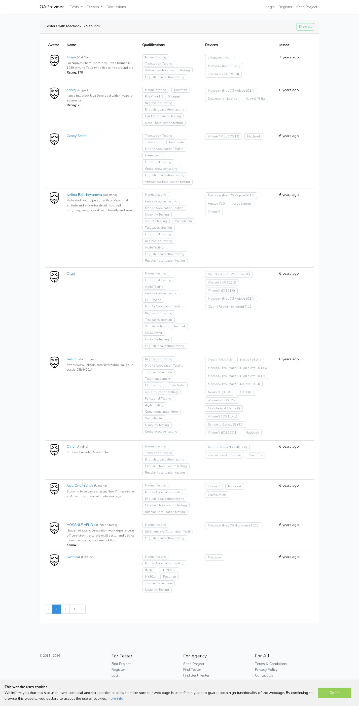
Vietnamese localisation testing (167, 70)
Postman (180, 90)
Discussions (116, 6)
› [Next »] (81, 609)
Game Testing (154, 155)
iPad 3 (212, 360)
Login (270, 6)
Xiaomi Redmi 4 (219, 307)
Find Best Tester (196, 675)
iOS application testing (161, 392)
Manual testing (155, 57)
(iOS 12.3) (229, 282)
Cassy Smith (77, 135)
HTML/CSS (169, 570)
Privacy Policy (266, 669)
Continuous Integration (161, 412)
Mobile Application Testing (164, 149)
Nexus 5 (246, 360)
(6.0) (251, 392)
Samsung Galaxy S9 (222, 424)
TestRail (179, 326)
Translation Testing (158, 64)
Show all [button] (305, 26)
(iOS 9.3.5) (225, 360)
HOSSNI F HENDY (81, 524)
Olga (71, 273)
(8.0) (240, 424)
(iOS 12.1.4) (232, 455)
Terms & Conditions (271, 663)
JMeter (149, 570)
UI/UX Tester (153, 333)
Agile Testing (154, 247)
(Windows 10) (240, 274)
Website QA (183, 221)
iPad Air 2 (215, 282)
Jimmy (71, 57)
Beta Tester (177, 142)
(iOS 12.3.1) (229, 433)
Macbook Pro (217, 368)
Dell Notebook (218, 274)
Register (285, 6)
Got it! (334, 692)
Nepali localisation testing (164, 123)
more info (115, 698)
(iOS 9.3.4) (231, 74)
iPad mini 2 (216, 74)
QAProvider (52, 7)
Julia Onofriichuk (80, 485)
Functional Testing (158, 162)
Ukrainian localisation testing (166, 466)
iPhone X (214, 291)
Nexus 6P (214, 392)
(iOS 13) (233, 136)
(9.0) (237, 408)
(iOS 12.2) (229, 400)
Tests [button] (75, 6)
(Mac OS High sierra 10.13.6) (248, 368)
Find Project (121, 663)
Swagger (174, 96)
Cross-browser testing (161, 169)
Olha (71, 446)
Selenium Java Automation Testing (169, 532)
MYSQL (150, 577)
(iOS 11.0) (229, 58)
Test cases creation (158, 228)
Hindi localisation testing (163, 116)
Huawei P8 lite (255, 99)
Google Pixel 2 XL (220, 408)
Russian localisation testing (165, 261)
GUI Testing (153, 300)
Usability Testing (157, 215)
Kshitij (71, 89)
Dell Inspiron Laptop (222, 99)
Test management (157, 379)
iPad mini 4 (216, 455)
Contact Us (264, 675)
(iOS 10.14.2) (231, 66)
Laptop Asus (217, 494)
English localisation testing (164, 77)
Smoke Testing (155, 326)
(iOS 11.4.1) (229, 416)
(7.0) (244, 447)
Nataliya (73, 556)
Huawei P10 (216, 204)
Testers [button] (93, 6)
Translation (153, 142)
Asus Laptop (242, 204)
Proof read (152, 96)
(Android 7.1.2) (242, 307)
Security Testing (156, 221)
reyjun (72, 359)
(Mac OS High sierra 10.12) (246, 376)
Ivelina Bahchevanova (84, 194)
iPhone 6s (215, 58)
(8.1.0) (226, 392)
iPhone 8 (214, 416)
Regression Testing (158, 103)
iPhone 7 (214, 212)
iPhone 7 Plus (217, 136)
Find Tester (192, 669)
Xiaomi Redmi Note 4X (224, 447)
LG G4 (243, 392)
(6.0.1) (256, 360)
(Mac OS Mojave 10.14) (238, 91)
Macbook (214, 66)
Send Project (306, 6)
